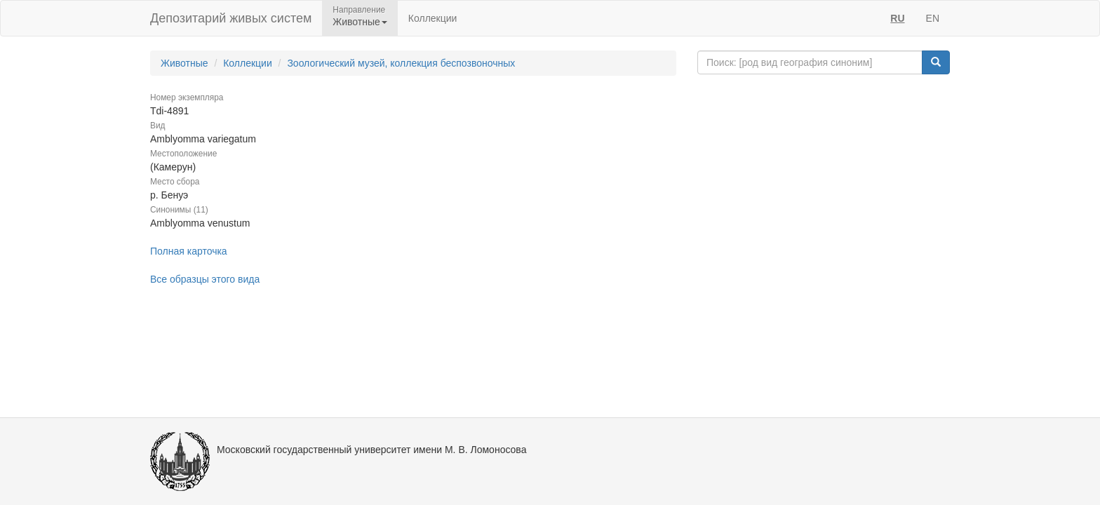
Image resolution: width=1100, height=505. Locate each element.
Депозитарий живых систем (230, 18)
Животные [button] (360, 21)
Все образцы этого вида (205, 279)
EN (932, 18)
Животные (184, 63)
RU (897, 18)
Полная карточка (188, 251)
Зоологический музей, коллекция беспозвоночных (401, 63)
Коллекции (432, 18)
